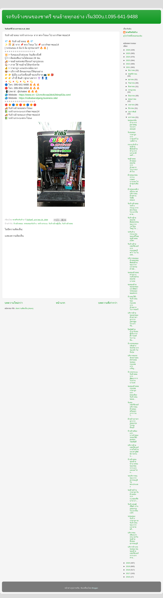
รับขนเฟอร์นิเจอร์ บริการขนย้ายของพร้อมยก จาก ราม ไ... (133, 409)
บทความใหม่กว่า (14, 302)
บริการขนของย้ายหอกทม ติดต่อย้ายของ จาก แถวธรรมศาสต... (133, 263)
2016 (128, 577)
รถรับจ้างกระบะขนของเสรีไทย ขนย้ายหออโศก (133, 236)
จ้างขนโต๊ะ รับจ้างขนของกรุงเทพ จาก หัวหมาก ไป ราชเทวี (133, 303)
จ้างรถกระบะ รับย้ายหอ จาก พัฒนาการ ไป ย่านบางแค (133, 377)
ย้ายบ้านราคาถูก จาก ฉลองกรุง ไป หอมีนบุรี (133, 423)
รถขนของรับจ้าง (30, 224)
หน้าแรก (60, 302)
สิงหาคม (131, 86)
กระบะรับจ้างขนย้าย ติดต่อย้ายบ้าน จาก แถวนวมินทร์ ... (133, 150)
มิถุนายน (131, 96)
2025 (128, 53)
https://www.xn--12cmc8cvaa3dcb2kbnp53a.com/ (45, 94)
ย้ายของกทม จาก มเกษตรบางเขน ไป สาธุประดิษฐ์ (133, 180)
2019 (128, 566)
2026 (128, 50)
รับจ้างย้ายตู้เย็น (55, 224)
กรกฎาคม (132, 90)
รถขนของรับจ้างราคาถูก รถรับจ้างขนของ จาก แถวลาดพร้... (133, 522)
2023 (128, 60)
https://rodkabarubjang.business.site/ (38, 98)
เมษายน (131, 105)
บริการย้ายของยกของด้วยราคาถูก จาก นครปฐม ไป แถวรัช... (133, 319)
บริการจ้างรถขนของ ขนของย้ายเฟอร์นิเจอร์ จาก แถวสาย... (133, 552)
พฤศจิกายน (132, 74)
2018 (128, 570)
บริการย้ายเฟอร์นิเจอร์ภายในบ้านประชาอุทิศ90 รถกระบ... (133, 450)
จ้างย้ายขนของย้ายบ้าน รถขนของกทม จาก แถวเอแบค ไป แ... (133, 465)
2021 (128, 67)
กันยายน (131, 83)
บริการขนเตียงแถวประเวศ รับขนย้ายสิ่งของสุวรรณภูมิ (133, 538)
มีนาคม (131, 108)
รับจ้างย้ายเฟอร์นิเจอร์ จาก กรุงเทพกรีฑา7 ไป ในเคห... (133, 249)
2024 (128, 57)
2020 (128, 563)
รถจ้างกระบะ (43, 224)
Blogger (95, 588)
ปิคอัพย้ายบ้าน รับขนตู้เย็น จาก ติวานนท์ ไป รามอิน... (133, 334)
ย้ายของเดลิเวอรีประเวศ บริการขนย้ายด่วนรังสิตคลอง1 (133, 194)
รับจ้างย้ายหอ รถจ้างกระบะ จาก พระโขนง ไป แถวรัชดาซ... (133, 209)
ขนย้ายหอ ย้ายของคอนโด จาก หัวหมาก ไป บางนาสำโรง (133, 165)
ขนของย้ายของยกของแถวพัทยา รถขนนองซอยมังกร (133, 289)
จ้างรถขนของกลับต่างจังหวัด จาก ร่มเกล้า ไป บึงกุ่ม (133, 348)
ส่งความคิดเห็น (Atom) (24, 308)
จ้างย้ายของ (18, 224)
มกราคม (131, 117)
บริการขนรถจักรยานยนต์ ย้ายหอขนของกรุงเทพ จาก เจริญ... (133, 362)
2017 (128, 573)
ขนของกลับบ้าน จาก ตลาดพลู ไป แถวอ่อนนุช (132, 124)
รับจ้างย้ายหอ (67, 224)
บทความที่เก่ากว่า (107, 302)
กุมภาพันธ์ (132, 112)
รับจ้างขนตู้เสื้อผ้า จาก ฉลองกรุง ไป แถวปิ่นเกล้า (133, 508)
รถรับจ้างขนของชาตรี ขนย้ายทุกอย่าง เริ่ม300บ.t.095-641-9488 (72, 16)
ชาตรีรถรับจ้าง (131, 32)
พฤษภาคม (132, 99)
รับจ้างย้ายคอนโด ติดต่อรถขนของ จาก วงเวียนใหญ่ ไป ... (133, 223)
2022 (128, 64)
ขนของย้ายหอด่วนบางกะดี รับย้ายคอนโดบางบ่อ (133, 276)
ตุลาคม (131, 79)
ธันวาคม (131, 70)
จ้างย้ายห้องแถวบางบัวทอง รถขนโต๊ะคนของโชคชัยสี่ (133, 436)
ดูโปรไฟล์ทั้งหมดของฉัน (132, 36)
